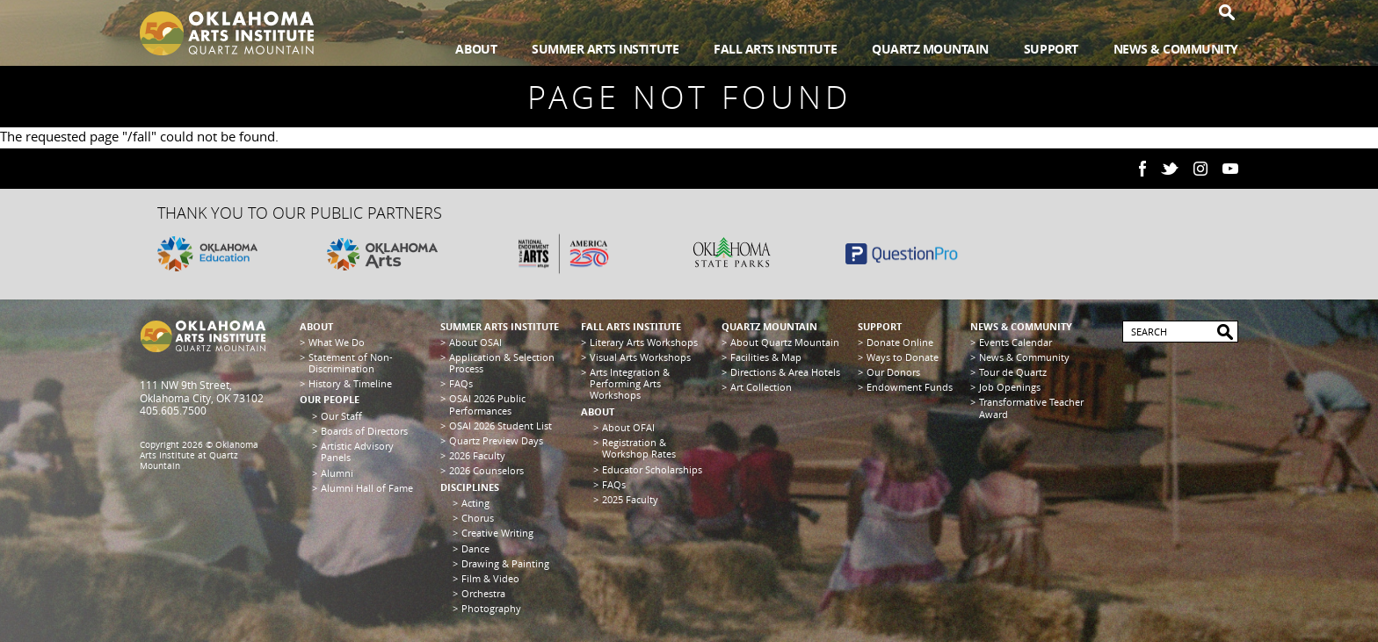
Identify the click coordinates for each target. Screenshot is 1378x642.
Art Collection (761, 386)
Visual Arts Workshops (640, 357)
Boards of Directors (364, 430)
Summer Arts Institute (605, 48)
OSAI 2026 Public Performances (487, 404)
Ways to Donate (903, 357)
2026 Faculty (477, 455)
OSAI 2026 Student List (500, 425)
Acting (475, 502)
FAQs (461, 383)
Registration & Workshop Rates (639, 448)
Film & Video (490, 578)
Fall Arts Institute (775, 48)
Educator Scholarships (652, 469)
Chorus (477, 517)
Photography (491, 608)
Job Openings (1010, 386)
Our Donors (893, 372)
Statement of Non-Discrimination (350, 362)
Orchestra (483, 593)
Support (1051, 48)
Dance (475, 548)
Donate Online (900, 342)
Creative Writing (497, 532)
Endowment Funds (910, 386)
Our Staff (341, 415)
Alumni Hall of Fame (367, 487)
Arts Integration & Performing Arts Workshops (630, 383)
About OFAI (628, 427)
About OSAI (475, 342)
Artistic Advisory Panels (357, 451)
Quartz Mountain (930, 48)
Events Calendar (1015, 342)
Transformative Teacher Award (1031, 407)
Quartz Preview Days (496, 440)
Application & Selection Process (502, 362)
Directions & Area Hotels (785, 372)
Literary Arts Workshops (644, 342)
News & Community (1175, 48)
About (476, 48)
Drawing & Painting (505, 563)
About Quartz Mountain (784, 342)
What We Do (336, 342)
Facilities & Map (765, 357)
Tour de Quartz (1013, 372)
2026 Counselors (486, 470)
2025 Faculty (630, 499)
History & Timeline (350, 383)
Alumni (337, 473)
